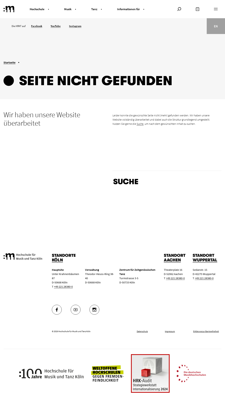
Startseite (9, 62)
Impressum (170, 331)
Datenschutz (142, 331)
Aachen (172, 260)
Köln (57, 260)
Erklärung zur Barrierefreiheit (206, 331)
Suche (140, 123)
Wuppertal (205, 260)
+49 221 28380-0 (63, 286)
